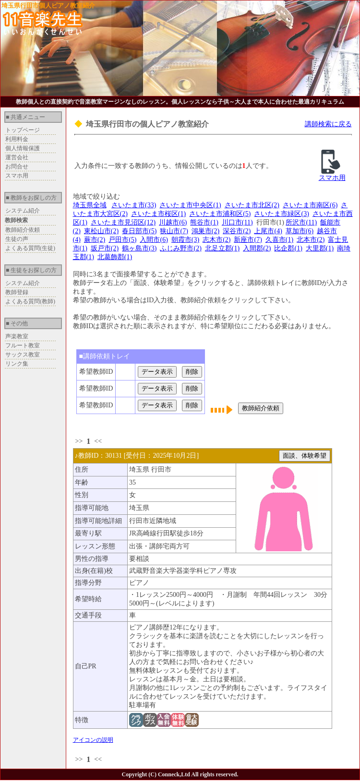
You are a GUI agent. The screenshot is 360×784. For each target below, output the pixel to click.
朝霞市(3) (185, 239)
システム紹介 (22, 210)
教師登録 (16, 292)
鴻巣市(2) (205, 231)
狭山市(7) (174, 231)
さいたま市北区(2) (252, 205)
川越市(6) (173, 222)
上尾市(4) (268, 231)
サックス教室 (22, 354)
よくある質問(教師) (30, 301)
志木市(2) (216, 239)
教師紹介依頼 (22, 229)
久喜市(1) (279, 239)
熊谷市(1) (204, 222)
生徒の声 (16, 239)
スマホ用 (16, 175)
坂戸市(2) (105, 248)
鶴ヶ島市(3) (139, 248)
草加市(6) (299, 231)
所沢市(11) (301, 222)
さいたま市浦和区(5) (220, 213)
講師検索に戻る (328, 124)
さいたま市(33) (133, 205)
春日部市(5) (139, 231)
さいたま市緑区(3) (281, 213)
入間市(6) (154, 239)
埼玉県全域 (90, 205)
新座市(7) (248, 239)
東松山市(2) (101, 231)
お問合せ (16, 166)
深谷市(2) (237, 231)
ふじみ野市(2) (180, 248)
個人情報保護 (22, 148)
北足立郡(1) (222, 248)
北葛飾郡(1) (114, 257)
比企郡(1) (288, 248)
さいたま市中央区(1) (190, 205)
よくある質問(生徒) (30, 248)
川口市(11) (237, 222)
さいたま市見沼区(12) (123, 222)
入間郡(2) (257, 248)
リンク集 (16, 363)
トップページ (22, 130)
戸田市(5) (122, 239)
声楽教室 (16, 336)
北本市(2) (310, 239)
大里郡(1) (320, 248)
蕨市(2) (94, 239)
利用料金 (16, 139)
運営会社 (16, 157)
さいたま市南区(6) (310, 205)
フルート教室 (22, 345)
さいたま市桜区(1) (158, 213)
